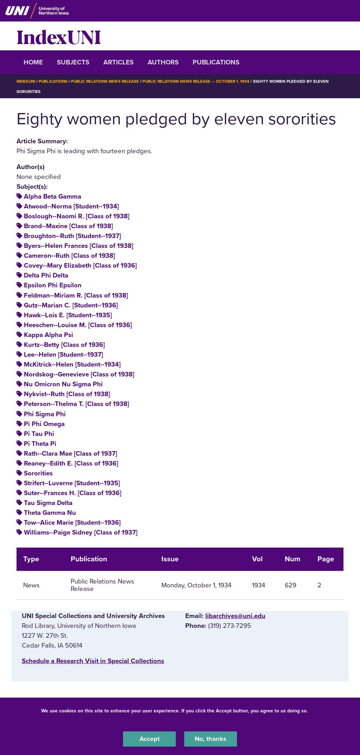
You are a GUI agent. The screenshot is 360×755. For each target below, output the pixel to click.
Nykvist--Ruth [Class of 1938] (67, 394)
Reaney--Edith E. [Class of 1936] (71, 463)
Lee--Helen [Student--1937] (63, 354)
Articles (118, 62)
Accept (149, 739)
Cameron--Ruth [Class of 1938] (69, 256)
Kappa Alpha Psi (48, 335)
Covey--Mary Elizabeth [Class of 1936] (80, 265)
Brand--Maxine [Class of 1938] (68, 226)
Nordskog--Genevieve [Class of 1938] (79, 374)
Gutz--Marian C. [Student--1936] (71, 305)
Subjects (73, 62)
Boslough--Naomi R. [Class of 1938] (76, 216)
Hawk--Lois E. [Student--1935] (68, 315)
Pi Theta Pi (40, 444)
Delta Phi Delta (46, 275)
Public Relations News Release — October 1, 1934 (201, 81)
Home (33, 62)
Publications (216, 62)
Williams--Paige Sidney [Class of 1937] (80, 532)
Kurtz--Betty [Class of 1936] (64, 345)
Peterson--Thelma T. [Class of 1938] (76, 404)
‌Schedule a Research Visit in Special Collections (93, 661)
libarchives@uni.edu (235, 616)
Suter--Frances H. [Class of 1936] (72, 493)
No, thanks (210, 739)
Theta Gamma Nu (50, 513)
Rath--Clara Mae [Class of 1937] (70, 453)
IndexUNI (59, 36)
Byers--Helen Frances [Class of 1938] (78, 246)
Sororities (38, 473)
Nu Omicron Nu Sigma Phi (63, 384)
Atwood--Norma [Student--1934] (71, 206)
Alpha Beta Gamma (52, 196)
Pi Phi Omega (44, 424)
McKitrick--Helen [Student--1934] (72, 364)
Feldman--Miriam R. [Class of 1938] (76, 295)
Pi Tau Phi (39, 433)
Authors (163, 62)
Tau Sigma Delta (48, 503)
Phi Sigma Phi (45, 414)
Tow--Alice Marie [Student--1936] (72, 522)
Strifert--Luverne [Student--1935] (72, 483)
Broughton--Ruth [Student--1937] (72, 236)
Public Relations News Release (108, 81)
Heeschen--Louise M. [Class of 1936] (78, 325)
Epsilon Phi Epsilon (53, 285)
